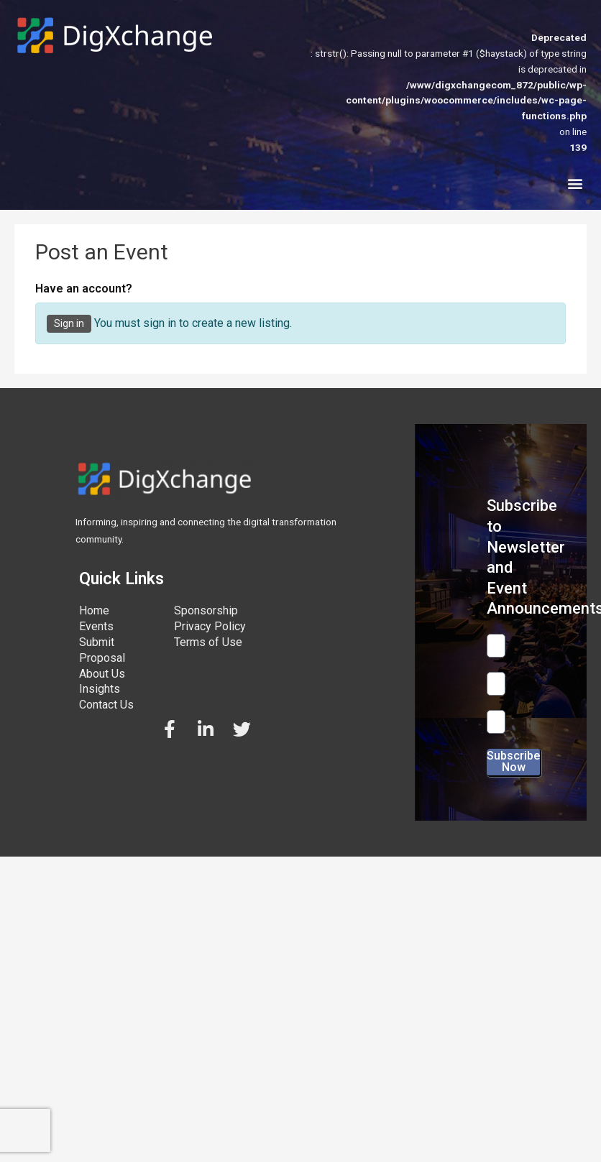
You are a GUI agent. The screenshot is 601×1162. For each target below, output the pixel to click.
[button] (575, 183)
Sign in (69, 323)
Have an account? (83, 288)
